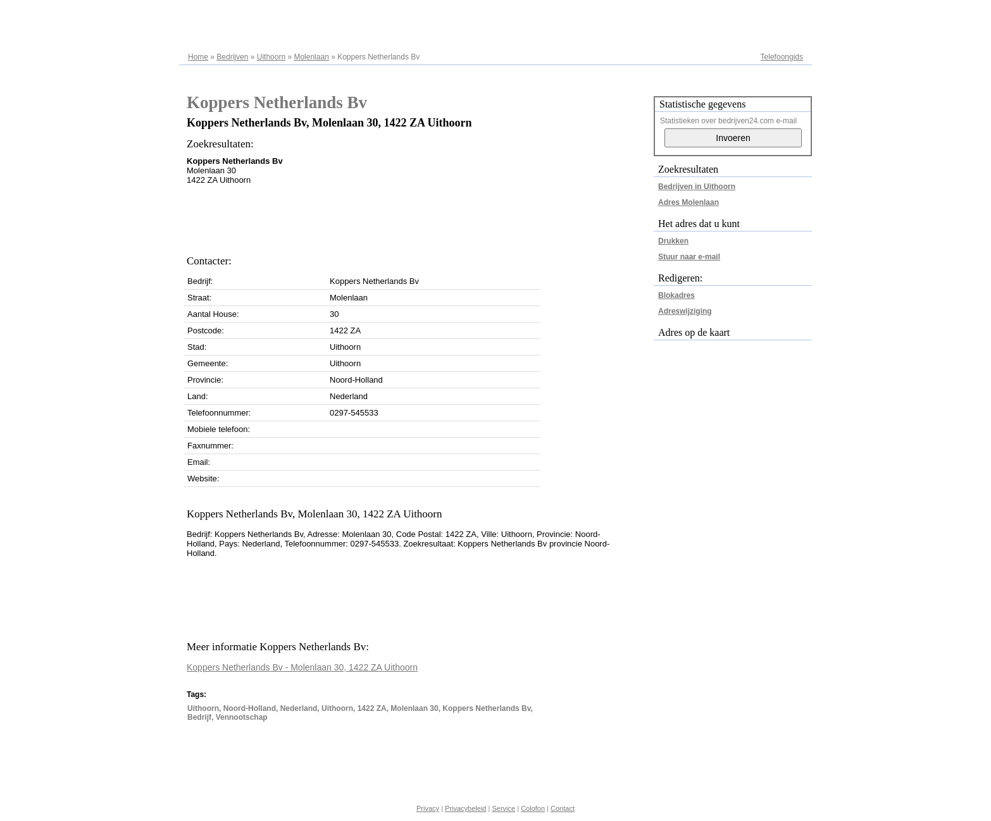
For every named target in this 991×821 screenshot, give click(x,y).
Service (503, 808)
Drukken (673, 241)
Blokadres (676, 295)
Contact (563, 808)
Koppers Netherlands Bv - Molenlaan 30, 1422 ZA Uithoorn (302, 667)
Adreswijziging (685, 311)
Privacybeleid (465, 808)
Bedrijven (232, 56)
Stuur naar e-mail (689, 256)
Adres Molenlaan (688, 202)
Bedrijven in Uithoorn (696, 186)
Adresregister (780, 13)
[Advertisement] (417, 216)
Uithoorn (271, 56)
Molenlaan (311, 56)
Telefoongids (782, 56)
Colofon (533, 808)
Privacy (427, 808)
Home (198, 56)
